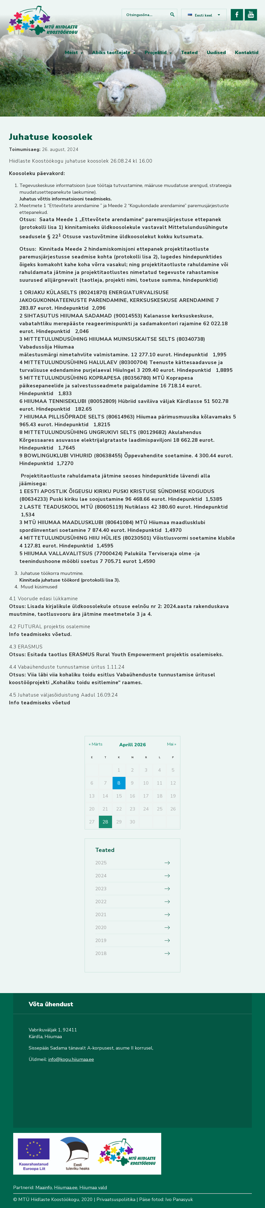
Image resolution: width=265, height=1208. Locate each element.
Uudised (216, 52)
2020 (101, 927)
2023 (101, 889)
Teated (189, 52)
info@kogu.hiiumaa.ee (71, 1059)
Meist (71, 52)
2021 (101, 915)
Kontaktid (247, 52)
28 (105, 822)
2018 (101, 953)
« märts (95, 744)
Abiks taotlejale (111, 52)
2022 (101, 902)
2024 (101, 876)
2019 (101, 940)
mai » (171, 744)
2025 (101, 863)
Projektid (156, 52)
